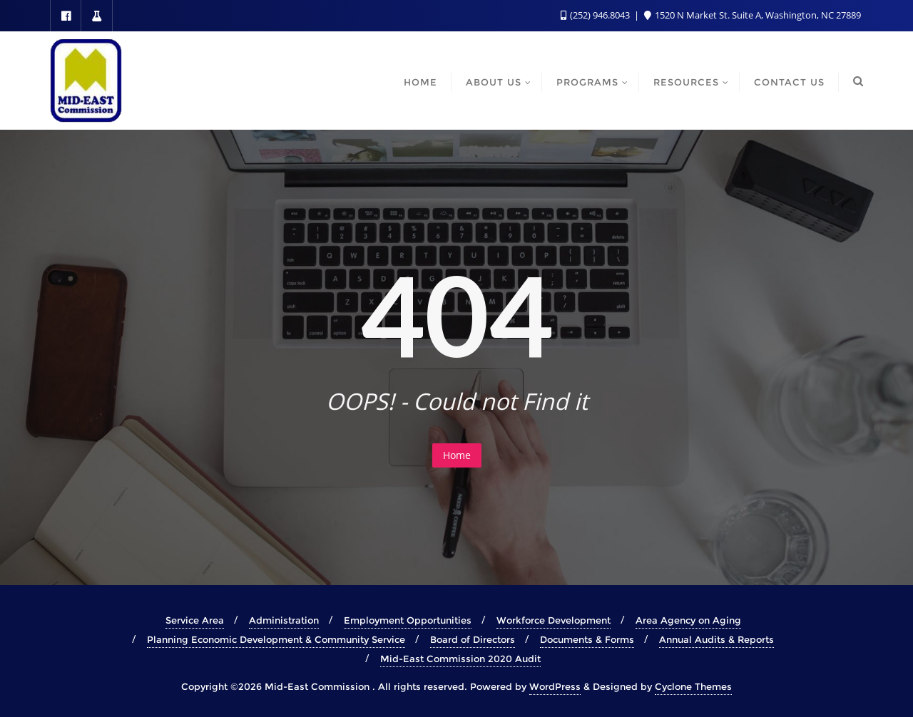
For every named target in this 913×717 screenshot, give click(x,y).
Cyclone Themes (693, 686)
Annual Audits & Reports (716, 639)
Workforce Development (553, 620)
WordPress (555, 686)
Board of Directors (472, 639)
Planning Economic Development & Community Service (276, 639)
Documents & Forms (587, 639)
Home (457, 455)
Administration (284, 620)
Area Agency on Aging (688, 620)
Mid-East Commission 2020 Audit (460, 658)
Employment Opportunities (407, 620)
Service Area (194, 620)
